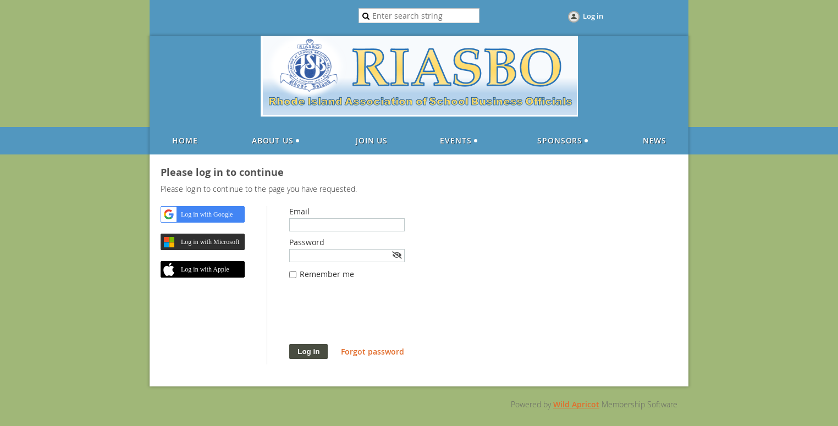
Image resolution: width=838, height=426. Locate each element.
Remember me (327, 274)
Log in (593, 16)
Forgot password (372, 351)
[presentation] (372, 317)
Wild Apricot (576, 404)
